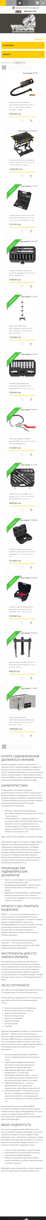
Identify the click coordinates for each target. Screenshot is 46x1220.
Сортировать (6, 63)
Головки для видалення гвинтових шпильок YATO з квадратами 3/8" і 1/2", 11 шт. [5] (21, 385)
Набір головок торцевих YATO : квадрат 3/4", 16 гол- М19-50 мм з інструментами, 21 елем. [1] (22, 496)
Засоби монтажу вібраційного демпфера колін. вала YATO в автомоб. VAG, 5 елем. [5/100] (21, 609)
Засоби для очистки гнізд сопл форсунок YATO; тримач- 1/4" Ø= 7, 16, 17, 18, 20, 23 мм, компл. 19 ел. (22, 217)
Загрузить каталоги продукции (25, 8)
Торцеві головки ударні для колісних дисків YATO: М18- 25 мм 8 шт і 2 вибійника (22, 273)
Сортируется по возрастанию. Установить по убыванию (28, 62)
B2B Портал (40, 39)
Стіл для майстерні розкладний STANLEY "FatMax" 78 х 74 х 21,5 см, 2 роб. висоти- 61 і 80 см (22, 162)
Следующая (29, 67)
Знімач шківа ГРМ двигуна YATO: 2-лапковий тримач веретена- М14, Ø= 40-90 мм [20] (22, 664)
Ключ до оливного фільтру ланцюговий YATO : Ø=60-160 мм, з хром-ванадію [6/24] (22, 441)
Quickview (31, 121)
